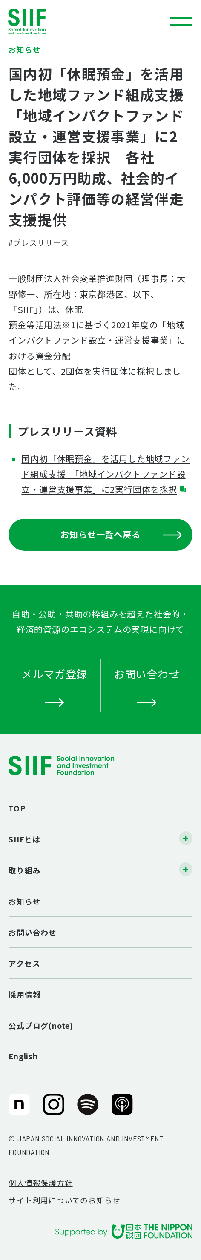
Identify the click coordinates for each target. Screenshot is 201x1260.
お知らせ (24, 901)
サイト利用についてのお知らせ (64, 1200)
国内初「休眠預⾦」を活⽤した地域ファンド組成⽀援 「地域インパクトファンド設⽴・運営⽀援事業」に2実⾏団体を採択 (105, 474)
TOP (17, 808)
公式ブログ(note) (41, 1025)
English (23, 1056)
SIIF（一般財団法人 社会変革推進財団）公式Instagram (53, 1109)
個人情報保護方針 (40, 1183)
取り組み (24, 870)
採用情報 (24, 994)
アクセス (24, 963)
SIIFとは (24, 839)
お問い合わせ (33, 932)
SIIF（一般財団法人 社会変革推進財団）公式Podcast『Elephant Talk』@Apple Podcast (122, 1109)
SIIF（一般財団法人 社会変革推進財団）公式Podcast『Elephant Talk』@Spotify (87, 1109)
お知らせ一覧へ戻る (120, 534)
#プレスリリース (39, 242)
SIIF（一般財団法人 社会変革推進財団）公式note (17, 1109)
